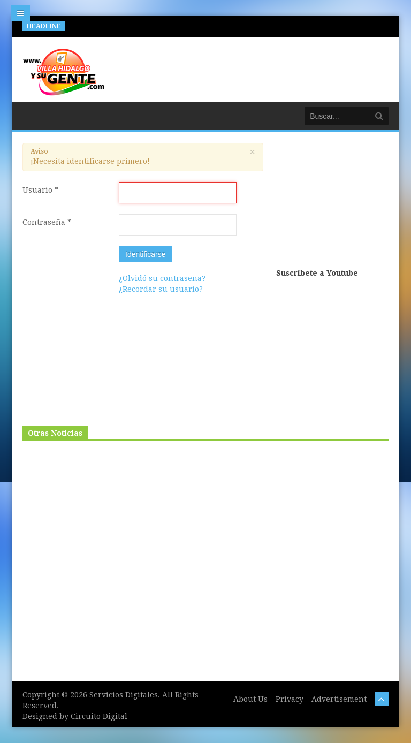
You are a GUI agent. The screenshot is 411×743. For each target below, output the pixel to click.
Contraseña (46, 222)
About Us (250, 699)
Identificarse (145, 254)
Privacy (289, 699)
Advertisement (339, 699)
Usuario (40, 190)
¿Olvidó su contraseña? (162, 278)
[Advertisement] (332, 204)
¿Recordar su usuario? (161, 289)
